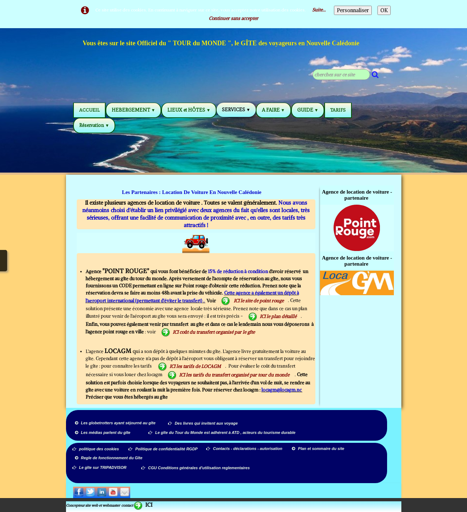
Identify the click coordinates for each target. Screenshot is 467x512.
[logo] (221, 44)
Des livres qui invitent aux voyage (203, 423)
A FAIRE (273, 110)
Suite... (319, 10)
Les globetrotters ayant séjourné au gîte (115, 423)
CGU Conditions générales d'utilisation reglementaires (195, 468)
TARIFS (338, 110)
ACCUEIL (89, 110)
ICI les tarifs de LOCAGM (189, 366)
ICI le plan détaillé (272, 316)
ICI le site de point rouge (252, 301)
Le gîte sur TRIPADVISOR (99, 467)
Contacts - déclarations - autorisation (244, 448)
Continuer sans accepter (233, 18)
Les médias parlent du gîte (103, 432)
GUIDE (308, 110)
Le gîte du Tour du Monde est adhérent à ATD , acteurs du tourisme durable (221, 432)
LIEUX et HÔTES (188, 110)
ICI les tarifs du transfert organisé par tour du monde (229, 375)
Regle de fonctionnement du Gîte (109, 458)
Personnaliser (353, 10)
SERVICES (236, 110)
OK (384, 10)
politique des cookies (95, 449)
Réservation (94, 125)
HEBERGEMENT (134, 110)
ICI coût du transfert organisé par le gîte (208, 332)
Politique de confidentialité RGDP (163, 449)
